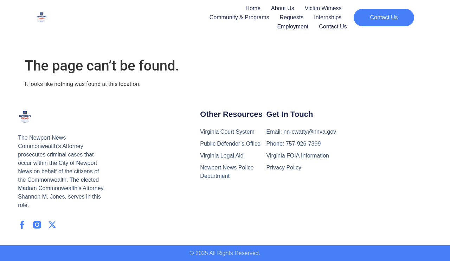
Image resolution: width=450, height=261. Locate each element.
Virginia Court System (227, 132)
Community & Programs (239, 17)
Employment (292, 26)
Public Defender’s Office (230, 144)
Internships (327, 17)
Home (253, 8)
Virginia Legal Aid (221, 156)
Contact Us (333, 26)
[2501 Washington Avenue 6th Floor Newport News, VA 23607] (382, 153)
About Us (282, 8)
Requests (292, 17)
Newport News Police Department (226, 172)
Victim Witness (323, 8)
